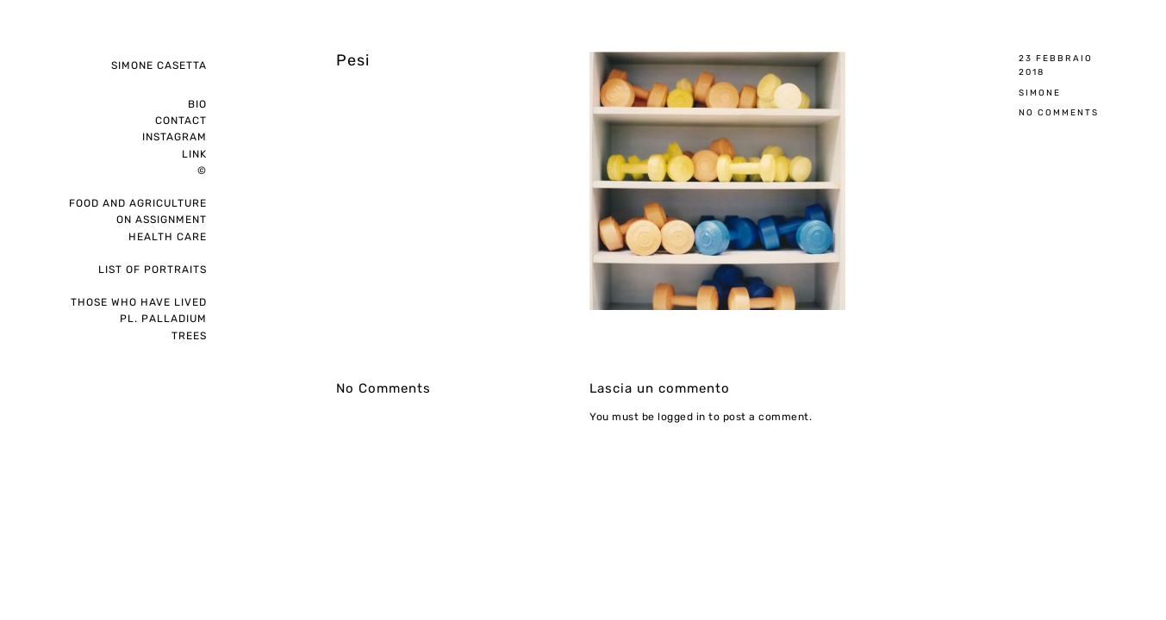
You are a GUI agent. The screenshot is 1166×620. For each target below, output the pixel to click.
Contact (181, 121)
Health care (167, 237)
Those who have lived (139, 302)
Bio (197, 104)
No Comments (1059, 112)
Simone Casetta (159, 65)
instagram (174, 137)
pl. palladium (163, 319)
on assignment (161, 220)
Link (194, 154)
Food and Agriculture (138, 203)
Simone (1040, 92)
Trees (189, 336)
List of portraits (152, 270)
